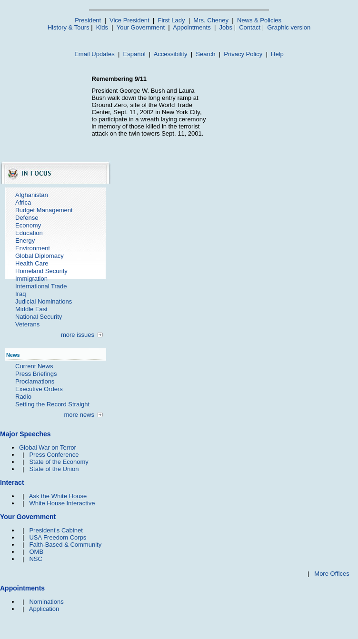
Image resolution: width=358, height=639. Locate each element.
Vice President (129, 20)
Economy (28, 225)
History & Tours (69, 27)
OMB (36, 551)
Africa (23, 202)
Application (44, 608)
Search (205, 54)
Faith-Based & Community (65, 544)
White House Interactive (62, 503)
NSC (35, 558)
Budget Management (44, 210)
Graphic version (288, 27)
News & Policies (259, 20)
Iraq (20, 293)
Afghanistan (31, 194)
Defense (26, 217)
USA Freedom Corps (57, 537)
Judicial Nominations (43, 301)
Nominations (46, 601)
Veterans (27, 324)
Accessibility (171, 54)
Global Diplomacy (39, 255)
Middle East (31, 309)
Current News (34, 366)
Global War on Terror (47, 447)
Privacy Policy (243, 54)
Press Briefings (36, 373)
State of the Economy (58, 461)
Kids (102, 27)
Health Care (31, 263)
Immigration (31, 278)
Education (29, 232)
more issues (77, 334)
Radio (23, 396)
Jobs (225, 27)
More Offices (331, 573)
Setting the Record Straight (52, 404)
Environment (32, 248)
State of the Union (54, 468)
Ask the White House (58, 496)
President (88, 20)
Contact (249, 27)
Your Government (141, 27)
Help (277, 54)
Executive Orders (39, 389)
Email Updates (94, 54)
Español (134, 54)
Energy (25, 240)
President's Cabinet (55, 530)
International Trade (41, 286)
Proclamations (34, 381)
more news (79, 414)
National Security (38, 316)
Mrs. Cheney (211, 20)
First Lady (171, 20)
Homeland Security (41, 271)
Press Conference (54, 454)
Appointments (192, 27)
